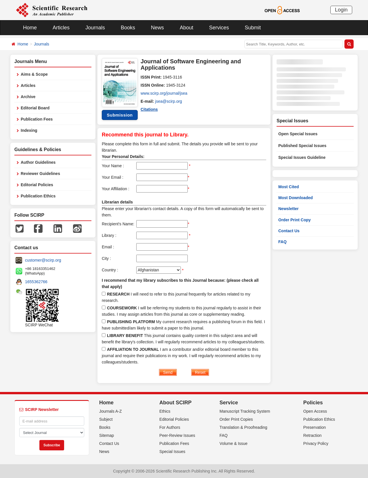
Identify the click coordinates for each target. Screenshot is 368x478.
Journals (95, 28)
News (157, 28)
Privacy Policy (315, 443)
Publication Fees (37, 119)
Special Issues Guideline (301, 157)
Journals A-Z (110, 411)
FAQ (282, 241)
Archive (28, 96)
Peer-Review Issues (177, 435)
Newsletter (288, 208)
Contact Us (289, 230)
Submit (253, 28)
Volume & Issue (234, 443)
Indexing (29, 130)
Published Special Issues (302, 145)
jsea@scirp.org (168, 101)
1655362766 (36, 281)
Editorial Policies (37, 184)
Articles (61, 28)
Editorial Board (35, 108)
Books (128, 28)
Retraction (312, 435)
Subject (106, 419)
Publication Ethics (38, 196)
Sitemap (106, 435)
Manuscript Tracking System (245, 411)
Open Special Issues (297, 134)
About (186, 28)
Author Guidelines (38, 162)
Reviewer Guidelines (40, 173)
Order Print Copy (294, 220)
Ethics (164, 411)
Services (219, 28)
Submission (120, 115)
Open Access (315, 411)
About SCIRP (175, 402)
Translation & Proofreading (243, 427)
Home (30, 28)
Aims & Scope (34, 74)
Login (341, 10)
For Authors (169, 427)
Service (229, 402)
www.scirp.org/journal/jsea (164, 93)
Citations (149, 109)
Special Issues (172, 451)
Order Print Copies (236, 419)
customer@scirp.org (43, 260)
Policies (313, 402)
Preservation (314, 427)
